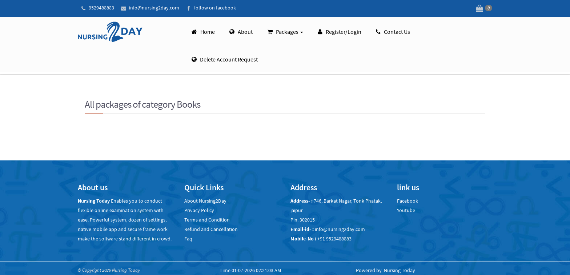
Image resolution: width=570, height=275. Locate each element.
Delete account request (225, 58)
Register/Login (339, 30)
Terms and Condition (207, 219)
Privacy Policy (199, 210)
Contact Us (393, 30)
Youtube (406, 210)
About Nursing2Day (205, 201)
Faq (188, 238)
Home (203, 30)
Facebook (407, 201)
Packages (285, 30)
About (241, 30)
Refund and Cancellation (211, 229)
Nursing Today (399, 270)
